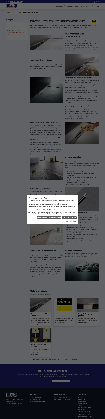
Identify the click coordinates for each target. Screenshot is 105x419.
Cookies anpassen (42, 217)
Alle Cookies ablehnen (55, 217)
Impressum (66, 221)
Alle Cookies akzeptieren (69, 217)
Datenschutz (73, 221)
